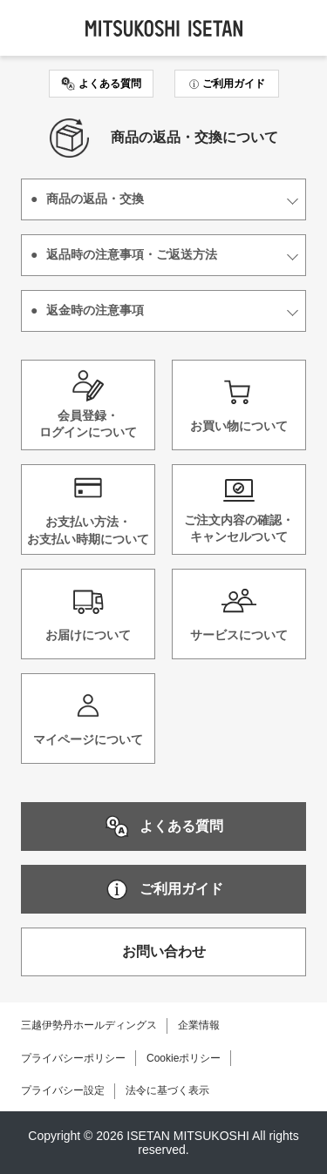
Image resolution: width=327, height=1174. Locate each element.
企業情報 (199, 1025)
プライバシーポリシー (73, 1058)
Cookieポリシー (183, 1058)
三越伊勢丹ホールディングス (89, 1025)
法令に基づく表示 (167, 1090)
